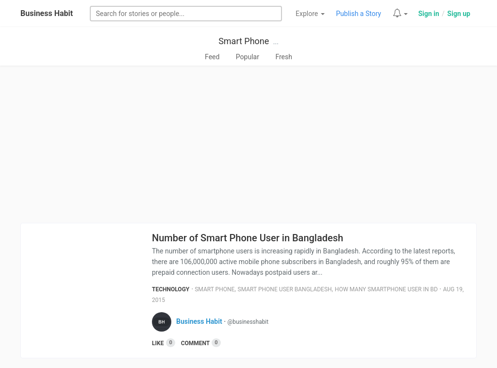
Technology (170, 289)
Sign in (428, 13)
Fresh (283, 57)
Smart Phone (243, 41)
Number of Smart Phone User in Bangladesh (247, 238)
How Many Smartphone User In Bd (386, 289)
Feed (212, 57)
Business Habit (46, 13)
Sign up (458, 13)
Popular (247, 57)
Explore (310, 13)
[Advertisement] (248, 144)
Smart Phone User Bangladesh (285, 289)
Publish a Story (358, 13)
